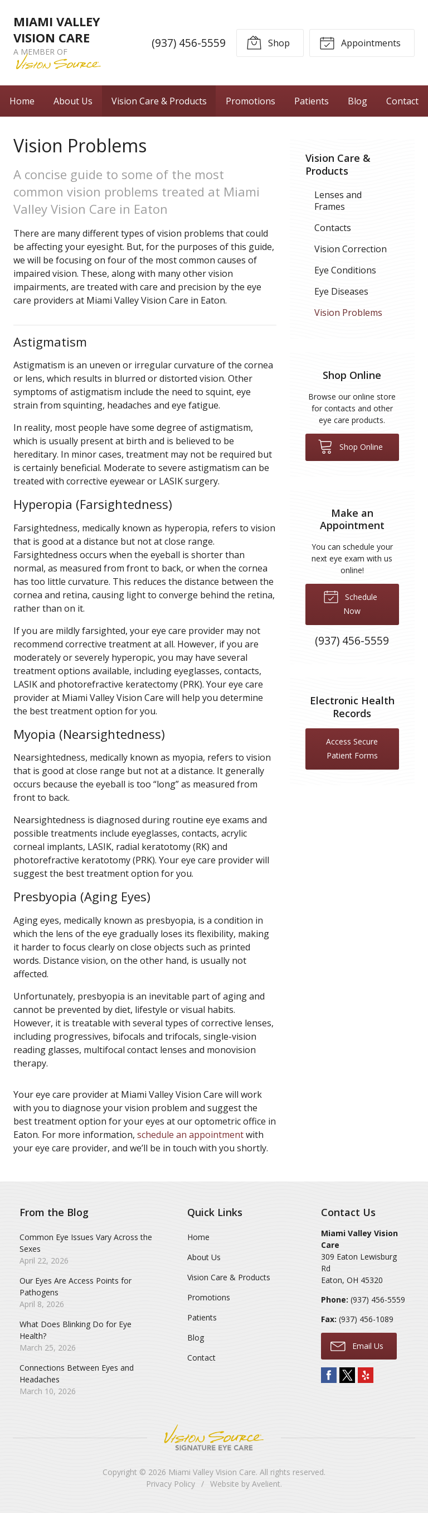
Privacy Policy (170, 1483)
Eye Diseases (341, 291)
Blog (357, 101)
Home (22, 101)
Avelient (266, 1483)
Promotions (250, 101)
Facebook (329, 1375)
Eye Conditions (345, 270)
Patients (311, 101)
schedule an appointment (190, 1134)
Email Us (356, 1345)
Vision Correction (350, 249)
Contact (402, 101)
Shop (268, 42)
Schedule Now (350, 602)
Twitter (347, 1375)
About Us (73, 101)
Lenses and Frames (338, 201)
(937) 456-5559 (189, 42)
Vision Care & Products (159, 101)
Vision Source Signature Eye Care (214, 1437)
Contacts (332, 228)
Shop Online (350, 446)
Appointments (360, 42)
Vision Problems (348, 312)
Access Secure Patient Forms (352, 748)
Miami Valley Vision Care (212, 1472)
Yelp (365, 1375)
